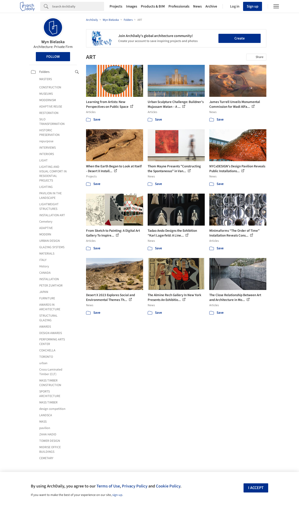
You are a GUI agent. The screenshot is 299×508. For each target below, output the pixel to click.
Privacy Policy (134, 486)
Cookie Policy (168, 486)
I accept (256, 488)
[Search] (78, 6)
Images (131, 6)
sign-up (117, 495)
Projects (116, 6)
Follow (53, 56)
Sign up (252, 6)
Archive (211, 6)
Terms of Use (108, 486)
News (197, 6)
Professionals (178, 6)
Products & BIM (153, 6)
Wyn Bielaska (53, 42)
